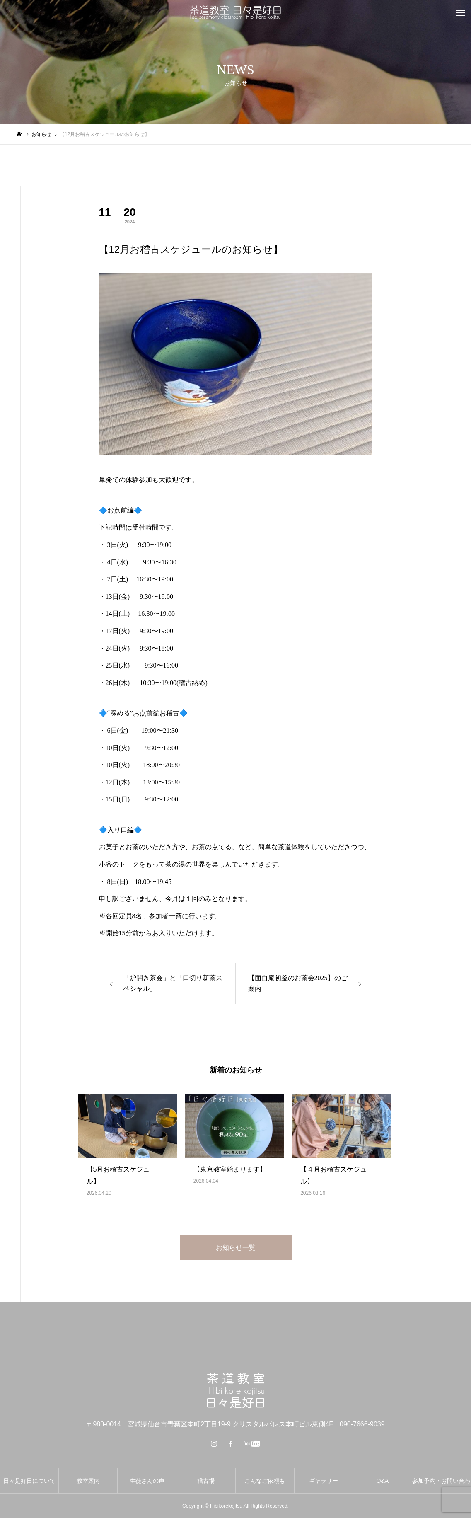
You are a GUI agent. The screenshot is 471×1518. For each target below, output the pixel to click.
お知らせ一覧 (236, 1247)
